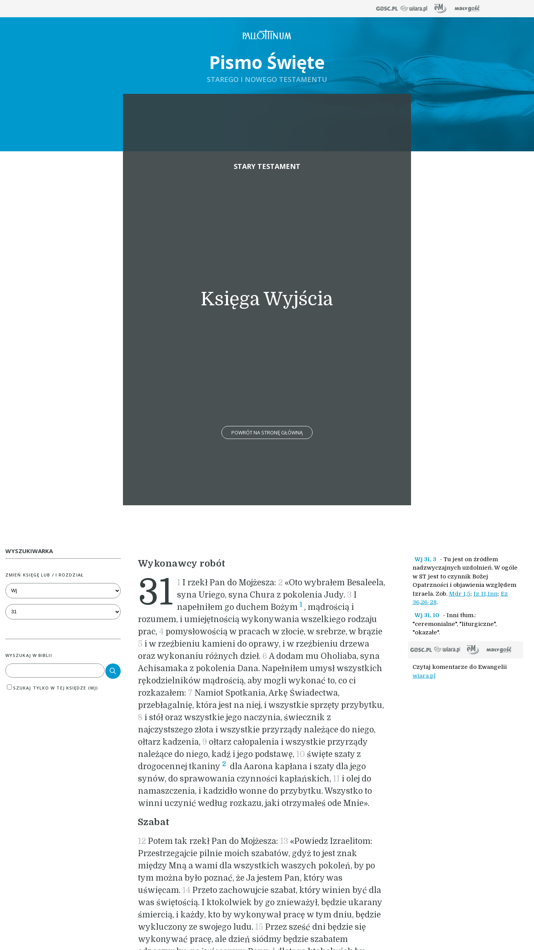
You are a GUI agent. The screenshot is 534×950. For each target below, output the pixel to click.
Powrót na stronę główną (267, 432)
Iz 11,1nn (485, 593)
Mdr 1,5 (459, 593)
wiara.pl (424, 675)
